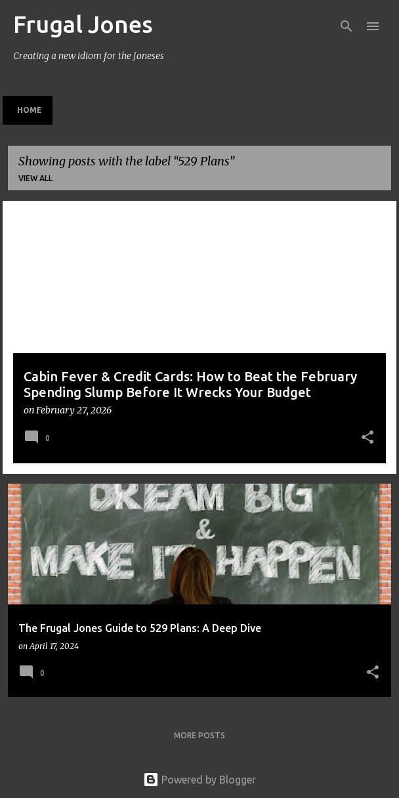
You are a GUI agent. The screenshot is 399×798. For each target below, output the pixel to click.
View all (35, 178)
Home (29, 110)
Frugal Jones (83, 23)
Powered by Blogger (199, 780)
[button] (367, 438)
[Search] (346, 26)
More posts (199, 735)
